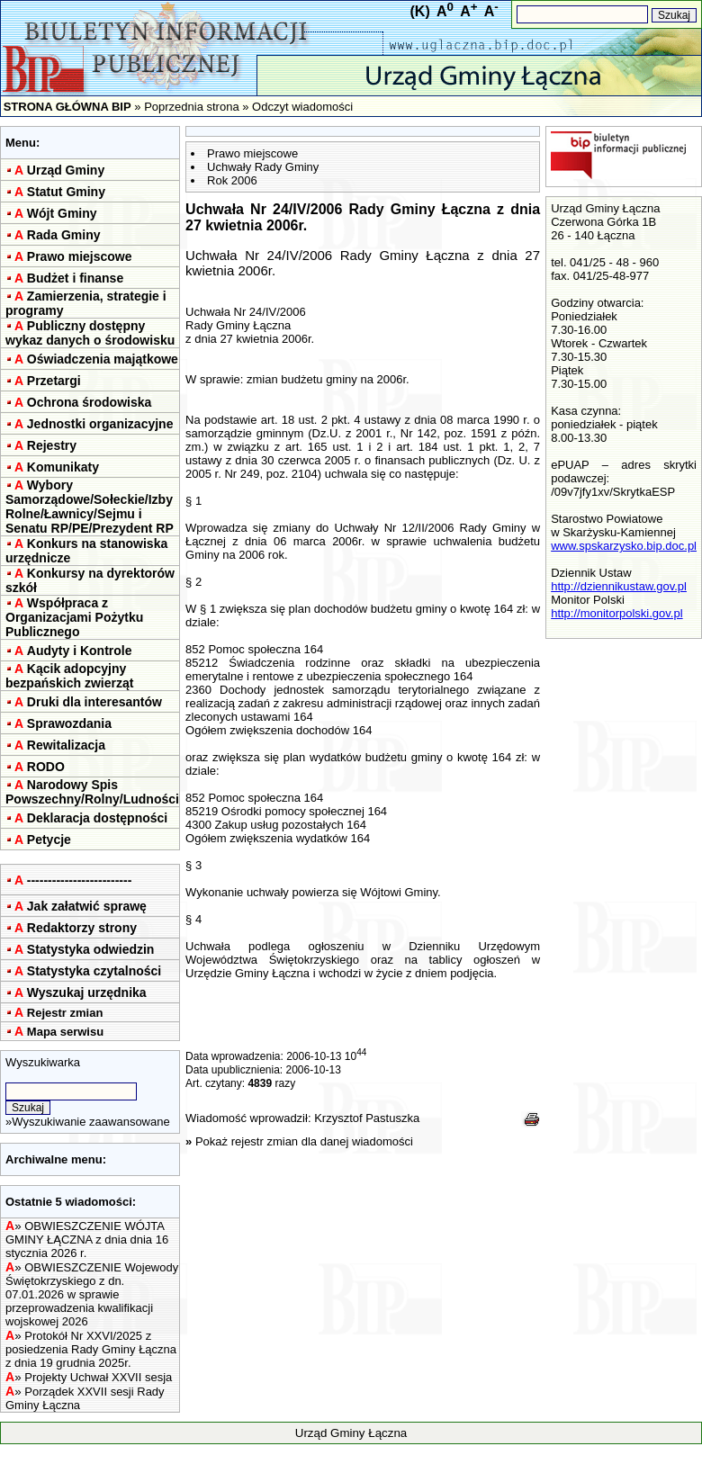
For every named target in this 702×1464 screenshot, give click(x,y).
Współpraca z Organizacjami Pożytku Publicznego (74, 617)
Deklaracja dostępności (97, 818)
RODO (46, 766)
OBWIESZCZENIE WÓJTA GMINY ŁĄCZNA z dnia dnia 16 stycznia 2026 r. (86, 1239)
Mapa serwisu (65, 1031)
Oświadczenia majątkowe (102, 359)
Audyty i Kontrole (79, 650)
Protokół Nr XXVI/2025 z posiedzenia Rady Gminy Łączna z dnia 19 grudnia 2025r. (90, 1349)
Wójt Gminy (62, 213)
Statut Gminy (66, 191)
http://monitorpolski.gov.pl (616, 613)
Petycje (49, 839)
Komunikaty (63, 467)
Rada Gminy (64, 235)
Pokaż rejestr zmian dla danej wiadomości (304, 1141)
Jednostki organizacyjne (100, 424)
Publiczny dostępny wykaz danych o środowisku (90, 333)
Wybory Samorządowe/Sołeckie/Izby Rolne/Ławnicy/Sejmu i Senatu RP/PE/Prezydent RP (89, 506)
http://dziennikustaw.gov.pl (619, 586)
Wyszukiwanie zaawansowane (90, 1121)
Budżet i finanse (75, 278)
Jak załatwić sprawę (87, 906)
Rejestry (51, 445)
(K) (420, 11)
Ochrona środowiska (89, 402)
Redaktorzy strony (82, 928)
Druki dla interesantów (94, 702)
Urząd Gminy (65, 170)
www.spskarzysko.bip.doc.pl (624, 545)
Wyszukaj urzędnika (87, 992)
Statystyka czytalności (94, 971)
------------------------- (79, 880)
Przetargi (54, 380)
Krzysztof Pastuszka (366, 1118)
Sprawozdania (69, 723)
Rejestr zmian (65, 1012)
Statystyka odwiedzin (91, 949)
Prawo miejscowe (79, 256)
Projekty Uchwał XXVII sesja (98, 1377)
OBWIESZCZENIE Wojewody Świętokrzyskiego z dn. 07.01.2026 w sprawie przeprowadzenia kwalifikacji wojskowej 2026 (91, 1294)
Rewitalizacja (66, 745)
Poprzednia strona (191, 106)
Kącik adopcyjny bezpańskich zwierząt (69, 675)
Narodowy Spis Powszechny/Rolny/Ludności (92, 791)
